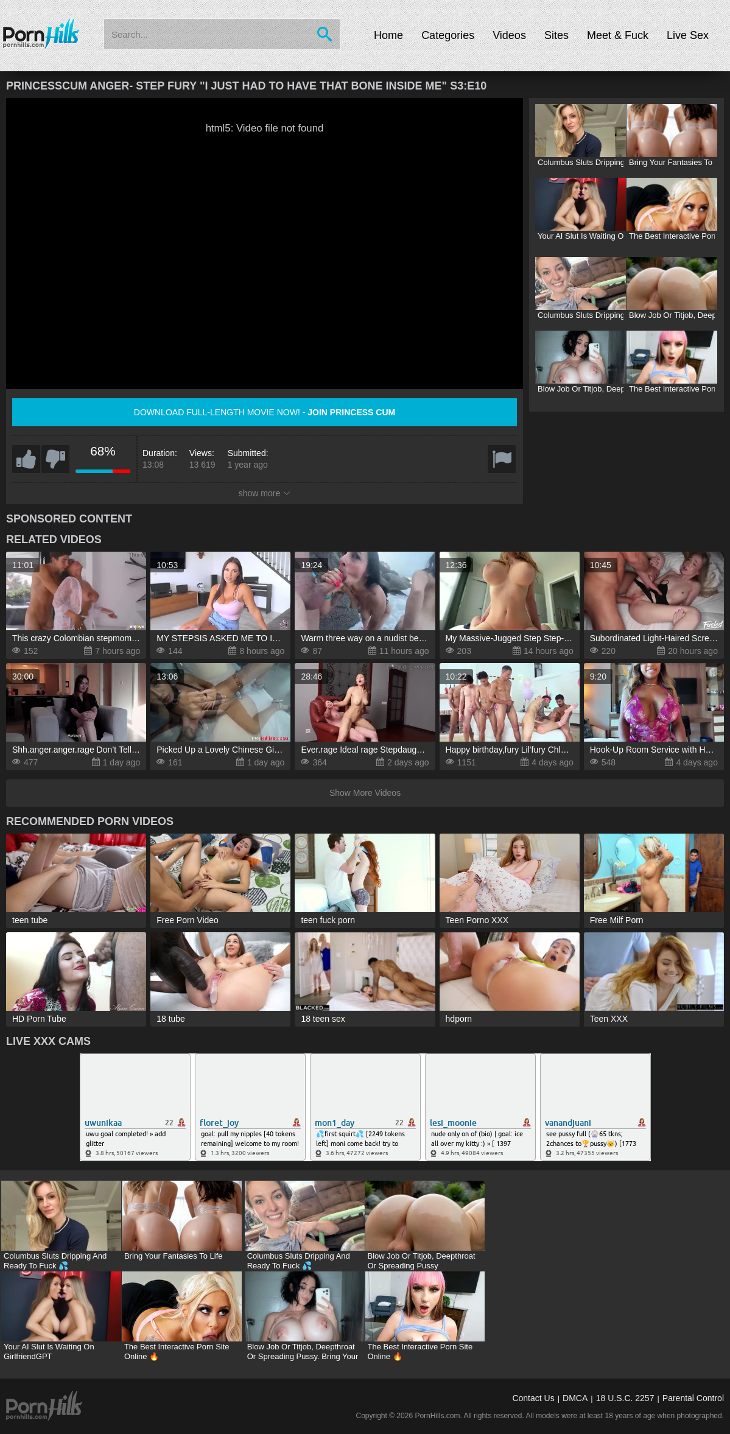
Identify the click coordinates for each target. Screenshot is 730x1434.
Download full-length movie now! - (264, 412)
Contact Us (533, 1398)
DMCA (575, 1398)
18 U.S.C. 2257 (625, 1398)
